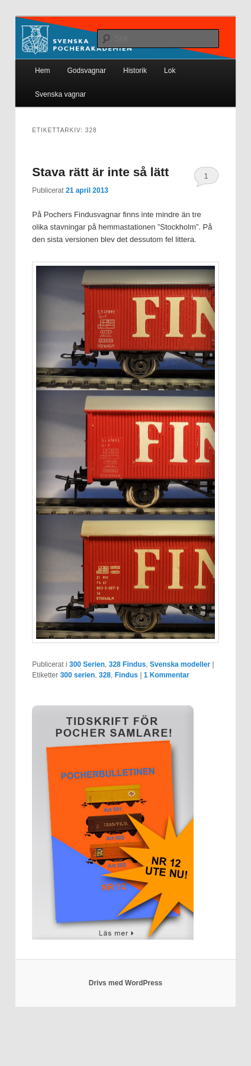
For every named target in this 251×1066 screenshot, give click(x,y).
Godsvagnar (86, 70)
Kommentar (166, 675)
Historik (135, 70)
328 (105, 675)
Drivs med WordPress (126, 983)
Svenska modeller (180, 664)
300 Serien (87, 664)
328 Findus (127, 664)
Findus (126, 675)
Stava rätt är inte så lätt (100, 172)
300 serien (77, 675)
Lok (169, 70)
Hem (42, 70)
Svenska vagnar (60, 94)
